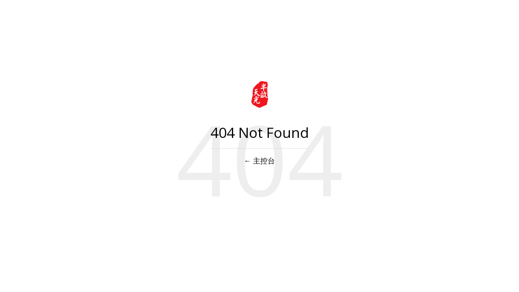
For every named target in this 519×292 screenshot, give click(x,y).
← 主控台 (259, 160)
